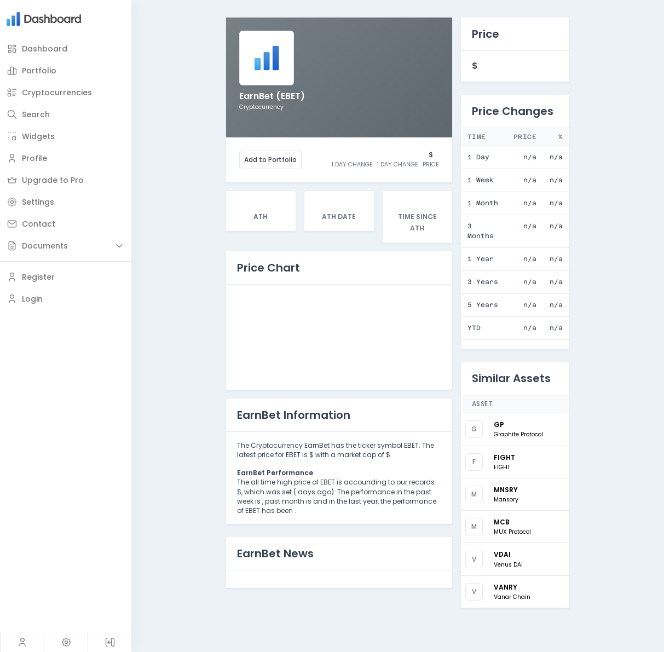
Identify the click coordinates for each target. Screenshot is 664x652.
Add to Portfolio (270, 159)
